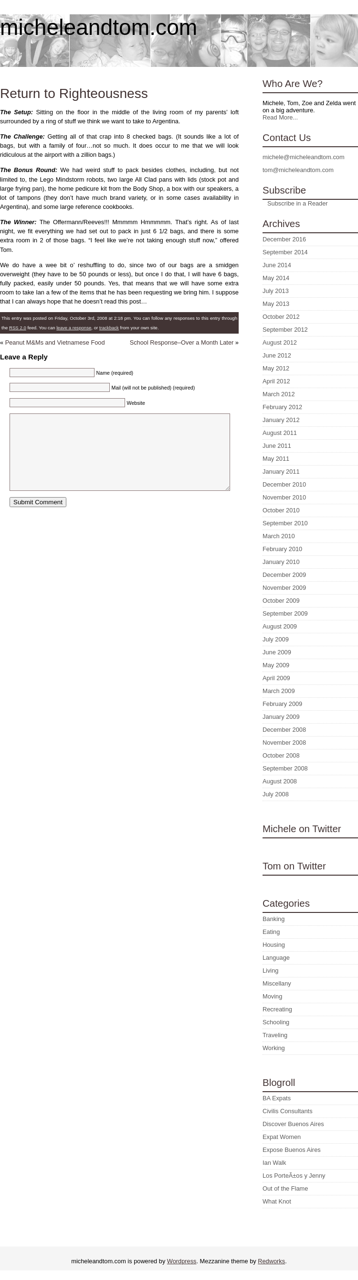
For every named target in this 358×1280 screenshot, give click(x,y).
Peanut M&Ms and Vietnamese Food (55, 342)
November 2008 (284, 742)
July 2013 (276, 290)
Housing (274, 944)
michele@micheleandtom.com (304, 157)
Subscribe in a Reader (297, 203)
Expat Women (282, 1136)
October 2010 (281, 510)
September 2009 (285, 613)
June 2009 (277, 652)
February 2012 (282, 407)
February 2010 (282, 549)
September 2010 (285, 523)
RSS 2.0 (17, 327)
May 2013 (276, 303)
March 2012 (279, 394)
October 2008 (281, 755)
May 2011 (276, 458)
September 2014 (285, 252)
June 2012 (277, 355)
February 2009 (282, 703)
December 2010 (284, 484)
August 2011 (280, 432)
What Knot (277, 1201)
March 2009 (279, 690)
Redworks (271, 1261)
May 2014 (276, 278)
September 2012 (285, 329)
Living (270, 970)
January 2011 (281, 471)
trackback (109, 327)
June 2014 (277, 265)
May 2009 (276, 665)
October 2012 (281, 316)
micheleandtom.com (98, 27)
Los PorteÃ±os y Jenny (294, 1175)
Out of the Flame (285, 1188)
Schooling (276, 1022)
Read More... (280, 117)
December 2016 (284, 239)
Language (276, 957)
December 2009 (284, 574)
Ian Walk (274, 1162)
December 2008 (284, 729)
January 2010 (281, 561)
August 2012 (280, 342)
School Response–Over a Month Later (182, 342)
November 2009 (284, 587)
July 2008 (276, 794)
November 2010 (284, 497)
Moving (272, 996)
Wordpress (182, 1261)
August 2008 (280, 781)
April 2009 (276, 678)
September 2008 (285, 768)
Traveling (275, 1035)
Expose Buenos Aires (292, 1149)
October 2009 (281, 600)
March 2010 (279, 536)
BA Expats (277, 1098)
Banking (273, 918)
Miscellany (277, 983)
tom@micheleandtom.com (298, 170)
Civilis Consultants (288, 1111)
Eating (271, 931)
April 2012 (276, 381)
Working (274, 1048)
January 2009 (281, 716)
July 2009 (276, 639)
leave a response (73, 327)
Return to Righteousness (74, 93)
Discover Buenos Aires (293, 1124)
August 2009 (280, 626)
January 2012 (281, 419)
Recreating (277, 1009)
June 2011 (277, 445)
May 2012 (276, 368)
